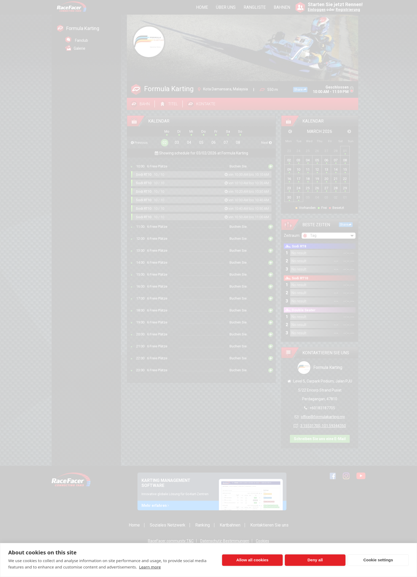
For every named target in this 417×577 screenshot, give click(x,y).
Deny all (315, 560)
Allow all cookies (252, 560)
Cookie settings (378, 560)
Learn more (150, 567)
